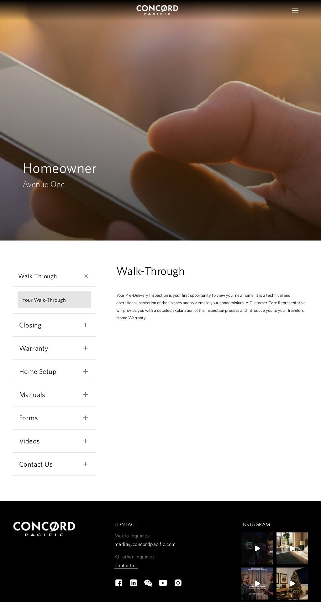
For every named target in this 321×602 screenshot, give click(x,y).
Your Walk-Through (44, 302)
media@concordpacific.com (145, 546)
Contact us (126, 567)
